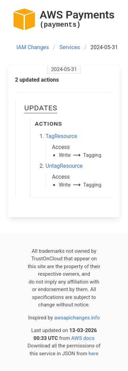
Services (69, 47)
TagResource (61, 136)
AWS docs (83, 338)
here (93, 354)
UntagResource (64, 166)
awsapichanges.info (77, 318)
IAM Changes (32, 47)
